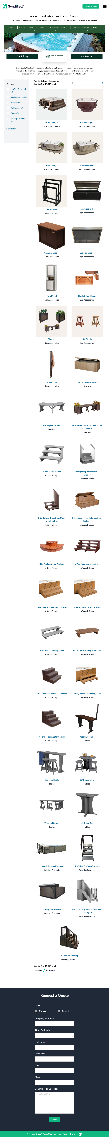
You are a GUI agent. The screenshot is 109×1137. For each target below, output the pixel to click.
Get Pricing (22, 56)
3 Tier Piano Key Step (52, 472)
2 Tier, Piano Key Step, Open (52, 650)
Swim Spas (33, 29)
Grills (65, 28)
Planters (51, 339)
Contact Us (86, 56)
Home (12, 28)
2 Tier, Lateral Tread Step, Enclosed (52, 607)
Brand (65, 1011)
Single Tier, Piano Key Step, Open (87, 650)
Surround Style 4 (52, 122)
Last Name (41, 1053)
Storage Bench (87, 209)
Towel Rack (52, 210)
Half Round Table (87, 823)
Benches (87, 386)
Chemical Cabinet (51, 253)
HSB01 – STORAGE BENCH (87, 382)
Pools (44, 28)
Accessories (75, 29)
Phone (38, 1077)
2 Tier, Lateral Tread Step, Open (87, 693)
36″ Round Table (87, 780)
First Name (41, 1042)
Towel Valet (52, 296)
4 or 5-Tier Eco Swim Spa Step (87, 866)
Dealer (43, 1011)
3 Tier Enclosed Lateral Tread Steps (51, 693)
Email (38, 1065)
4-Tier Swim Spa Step (69, 955)
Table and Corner (51, 823)
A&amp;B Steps (51, 475)
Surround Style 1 (87, 166)
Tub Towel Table (52, 780)
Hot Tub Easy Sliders (87, 296)
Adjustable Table (87, 737)
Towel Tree (52, 382)
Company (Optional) (44, 1018)
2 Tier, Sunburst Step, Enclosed (52, 564)
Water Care (54, 29)
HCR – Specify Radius (52, 425)
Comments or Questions (46, 1088)
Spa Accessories (52, 213)
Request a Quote (91, 6)
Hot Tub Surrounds (52, 126)
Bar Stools (87, 339)
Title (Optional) (42, 1030)
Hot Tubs (22, 29)
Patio (97, 28)
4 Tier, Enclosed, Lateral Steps (52, 737)
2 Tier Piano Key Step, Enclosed (87, 607)
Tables (87, 740)
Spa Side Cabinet (87, 253)
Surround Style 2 (52, 166)
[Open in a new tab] (49, 970)
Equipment (86, 29)
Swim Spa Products (52, 870)
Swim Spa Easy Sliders (51, 909)
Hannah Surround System (52, 866)
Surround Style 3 (87, 122)
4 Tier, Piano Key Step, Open (87, 564)
